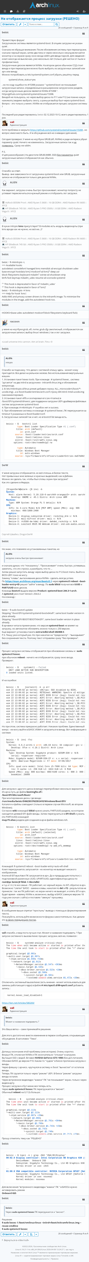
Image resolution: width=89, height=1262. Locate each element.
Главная (15, 11)
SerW (5, 465)
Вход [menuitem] (78, 12)
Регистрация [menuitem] (85, 12)
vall (12, 122)
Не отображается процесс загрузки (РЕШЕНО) (40, 18)
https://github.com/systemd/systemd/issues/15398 (56, 129)
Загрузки (33, 12)
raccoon (14, 321)
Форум (27, 12)
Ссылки (6, 12)
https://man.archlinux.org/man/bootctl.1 (28, 581)
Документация (40, 12)
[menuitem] (40, 1258)
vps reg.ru (70, 1249)
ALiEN (13, 182)
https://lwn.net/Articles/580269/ (18, 1002)
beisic (5, 32)
